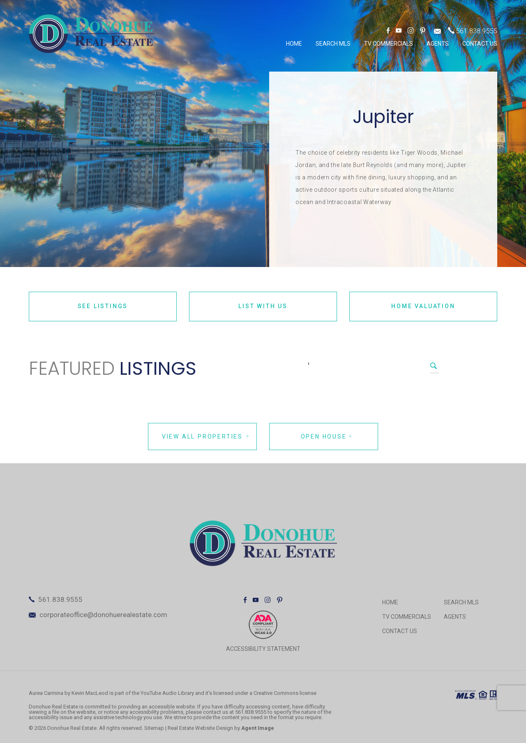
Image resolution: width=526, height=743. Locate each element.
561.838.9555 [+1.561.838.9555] (476, 31)
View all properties (206, 436)
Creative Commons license (285, 693)
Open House (327, 436)
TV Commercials (388, 44)
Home (294, 44)
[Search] (308, 363)
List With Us (263, 306)
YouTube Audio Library (167, 693)
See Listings (103, 306)
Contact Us (479, 44)
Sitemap (154, 728)
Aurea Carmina (46, 693)
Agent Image (257, 728)
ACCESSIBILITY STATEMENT (263, 649)
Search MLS (333, 44)
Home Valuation (423, 306)
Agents (438, 44)
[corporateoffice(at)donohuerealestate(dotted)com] (437, 31)
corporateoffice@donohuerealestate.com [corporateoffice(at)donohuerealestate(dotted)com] (103, 615)
